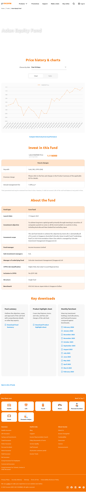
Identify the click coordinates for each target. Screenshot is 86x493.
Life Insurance (5, 435)
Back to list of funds (8, 386)
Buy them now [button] (6, 399)
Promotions (35, 4)
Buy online (66, 4)
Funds (8, 8)
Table (50, 76)
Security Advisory (17, 481)
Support (45, 4)
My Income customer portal (38, 452)
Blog (31, 431)
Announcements (63, 448)
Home (3, 8)
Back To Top (80, 399)
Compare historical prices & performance (43, 137)
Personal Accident (6, 448)
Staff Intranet (34, 448)
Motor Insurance (6, 445)
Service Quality (34, 445)
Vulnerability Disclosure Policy (50, 481)
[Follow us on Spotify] (84, 488)
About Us (61, 431)
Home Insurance (6, 452)
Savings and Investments (8, 438)
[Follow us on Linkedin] (76, 488)
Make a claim (55, 4)
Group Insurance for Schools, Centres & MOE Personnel (13, 469)
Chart (36, 76)
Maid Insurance (5, 455)
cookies (8, 485)
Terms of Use (35, 481)
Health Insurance (6, 431)
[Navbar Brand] (6, 4)
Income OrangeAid (63, 435)
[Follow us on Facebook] (72, 488)
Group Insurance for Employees (10, 462)
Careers (60, 445)
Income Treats (34, 455)
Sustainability (62, 438)
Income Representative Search (39, 438)
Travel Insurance (6, 441)
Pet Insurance (5, 458)
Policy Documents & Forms (38, 441)
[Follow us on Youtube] (80, 488)
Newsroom (61, 441)
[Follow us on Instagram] (68, 488)
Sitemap (26, 481)
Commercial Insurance (8, 465)
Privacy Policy (5, 481)
